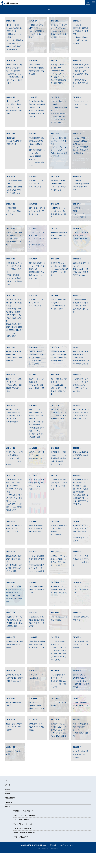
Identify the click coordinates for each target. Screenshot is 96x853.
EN (88, 2)
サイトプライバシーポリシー (66, 845)
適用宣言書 (53, 845)
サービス (7, 806)
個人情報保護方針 (26, 845)
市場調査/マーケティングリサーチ (23, 811)
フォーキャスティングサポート (22, 828)
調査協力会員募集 (10, 798)
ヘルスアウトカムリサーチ (21, 819)
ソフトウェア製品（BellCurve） (22, 837)
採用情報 (7, 793)
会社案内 (7, 789)
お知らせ (7, 785)
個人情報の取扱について (41, 845)
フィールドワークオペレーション (22, 824)
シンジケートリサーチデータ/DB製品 (24, 815)
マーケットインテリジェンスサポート (24, 832)
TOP (6, 780)
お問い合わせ (8, 802)
